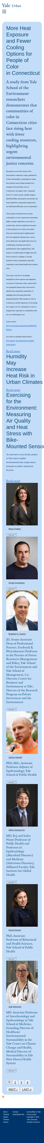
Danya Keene (15, 930)
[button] (4, 11)
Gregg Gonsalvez (17, 583)
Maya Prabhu (15, 529)
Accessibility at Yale (34, 1112)
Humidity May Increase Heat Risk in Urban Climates (24, 369)
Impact (5, 1117)
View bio (12, 534)
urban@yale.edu (18, 1114)
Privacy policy (32, 1114)
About (5, 1112)
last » (27, 1089)
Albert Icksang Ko (17, 830)
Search (5, 1122)
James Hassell (15, 757)
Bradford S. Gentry (17, 634)
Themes (6, 1119)
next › (13, 1089)
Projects (6, 1114)
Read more (13, 351)
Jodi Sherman (15, 1007)
